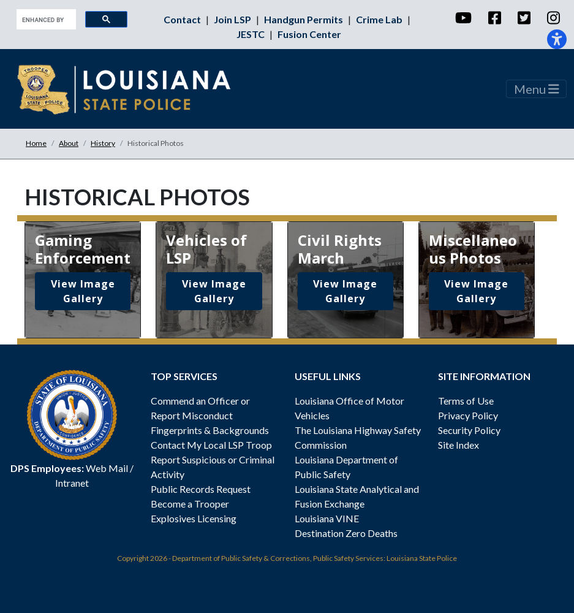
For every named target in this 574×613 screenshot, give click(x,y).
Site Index (458, 445)
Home (36, 143)
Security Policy (469, 430)
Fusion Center (309, 34)
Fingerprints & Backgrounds (210, 430)
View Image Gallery (83, 291)
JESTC (251, 34)
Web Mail (107, 468)
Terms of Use (466, 400)
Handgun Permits (304, 19)
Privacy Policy (468, 415)
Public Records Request (201, 489)
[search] (45, 19)
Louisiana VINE (327, 518)
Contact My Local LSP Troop (211, 445)
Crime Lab (380, 19)
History (103, 143)
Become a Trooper (190, 503)
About (68, 143)
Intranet (72, 483)
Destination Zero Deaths (346, 533)
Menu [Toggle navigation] (536, 89)
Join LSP (233, 19)
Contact (183, 19)
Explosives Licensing (193, 518)
